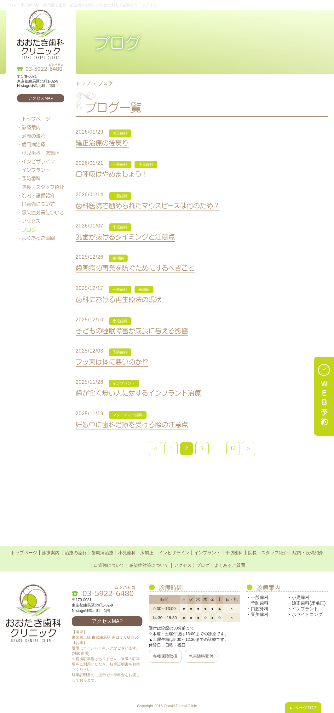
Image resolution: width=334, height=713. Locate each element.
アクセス (31, 221)
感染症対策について (43, 212)
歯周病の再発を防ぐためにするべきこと (135, 267)
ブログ (29, 229)
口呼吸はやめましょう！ (112, 174)
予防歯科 (31, 178)
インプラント (36, 170)
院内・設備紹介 (38, 195)
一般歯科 (120, 164)
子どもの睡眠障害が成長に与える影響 (132, 330)
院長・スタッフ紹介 (43, 187)
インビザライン (38, 161)
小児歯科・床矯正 (41, 153)
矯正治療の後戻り (102, 142)
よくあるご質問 (38, 238)
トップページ (36, 119)
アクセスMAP (40, 98)
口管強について (38, 204)
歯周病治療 (33, 144)
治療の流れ (33, 136)
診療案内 (31, 127)
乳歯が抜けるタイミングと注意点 (125, 236)
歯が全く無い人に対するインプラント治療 (138, 392)
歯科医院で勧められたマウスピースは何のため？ (148, 205)
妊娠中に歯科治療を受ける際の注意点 (132, 424)
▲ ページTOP (302, 707)
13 (233, 448)
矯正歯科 (120, 133)
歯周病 (118, 258)
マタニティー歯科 (127, 415)
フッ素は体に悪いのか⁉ (112, 361)
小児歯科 (145, 164)
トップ (83, 83)
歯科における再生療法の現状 (119, 299)
